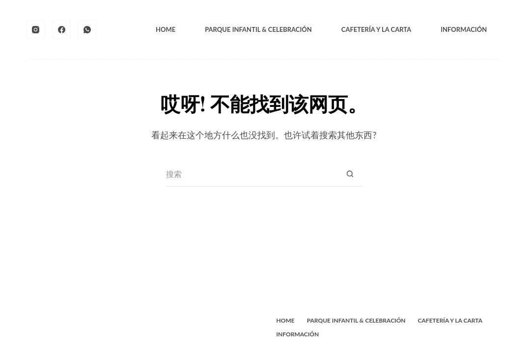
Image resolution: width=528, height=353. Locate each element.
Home (165, 29)
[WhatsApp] (87, 29)
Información (464, 29)
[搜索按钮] (350, 174)
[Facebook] (61, 29)
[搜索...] (252, 174)
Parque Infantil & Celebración (258, 29)
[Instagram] (36, 29)
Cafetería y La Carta (376, 29)
